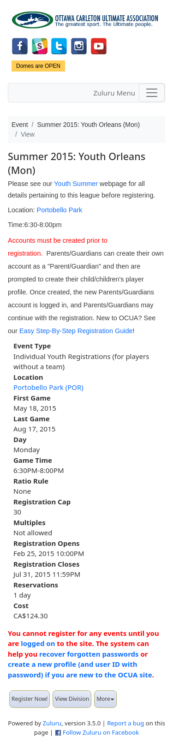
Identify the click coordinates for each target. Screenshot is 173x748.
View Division (72, 699)
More (105, 699)
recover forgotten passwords (88, 653)
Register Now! (30, 699)
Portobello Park (60, 210)
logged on (38, 643)
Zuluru (52, 723)
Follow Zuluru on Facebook (101, 732)
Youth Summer (76, 183)
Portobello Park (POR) (48, 387)
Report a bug (125, 723)
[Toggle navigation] (152, 93)
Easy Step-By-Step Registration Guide (76, 331)
